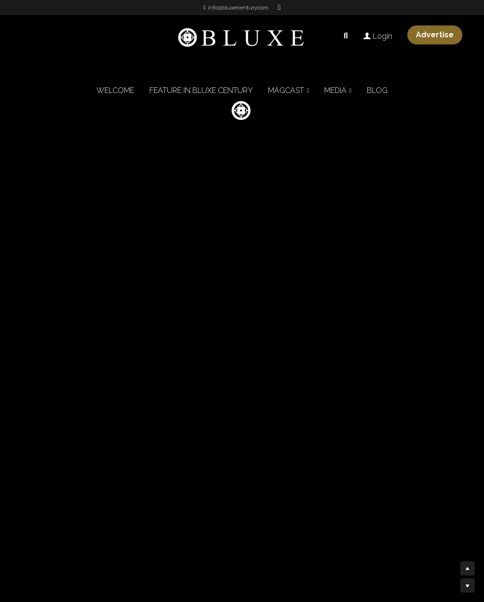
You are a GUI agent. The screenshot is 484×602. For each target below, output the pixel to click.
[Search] (346, 36)
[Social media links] (279, 7)
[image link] (242, 37)
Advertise (435, 34)
